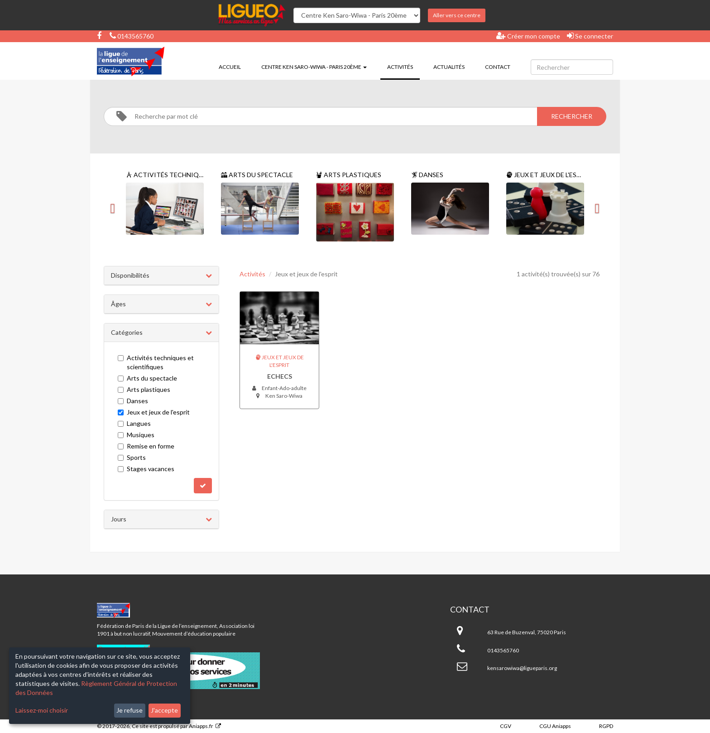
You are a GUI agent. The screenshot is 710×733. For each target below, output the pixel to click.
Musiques (136, 435)
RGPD (606, 726)
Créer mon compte (528, 36)
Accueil (230, 66)
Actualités (449, 66)
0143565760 (132, 36)
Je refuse (129, 710)
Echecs (279, 376)
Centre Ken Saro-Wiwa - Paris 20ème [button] (314, 66)
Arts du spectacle (147, 378)
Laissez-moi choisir (41, 710)
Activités (403, 66)
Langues (134, 423)
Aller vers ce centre (456, 15)
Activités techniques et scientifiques (156, 362)
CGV (505, 726)
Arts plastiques (144, 389)
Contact (497, 66)
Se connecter (590, 36)
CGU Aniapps (555, 726)
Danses (133, 401)
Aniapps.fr (201, 726)
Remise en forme (146, 446)
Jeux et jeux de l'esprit (154, 412)
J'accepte (164, 710)
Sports (132, 457)
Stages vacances (146, 469)
